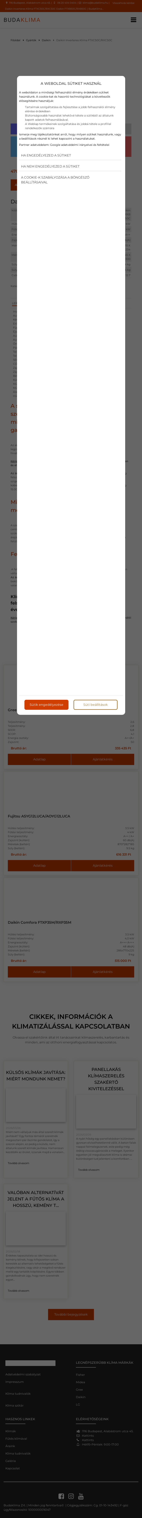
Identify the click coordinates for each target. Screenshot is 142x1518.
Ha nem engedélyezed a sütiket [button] (50, 166)
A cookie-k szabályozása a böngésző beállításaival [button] (55, 180)
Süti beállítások (95, 705)
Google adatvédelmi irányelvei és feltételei (79, 145)
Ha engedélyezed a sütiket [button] (46, 155)
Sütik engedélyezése (46, 705)
